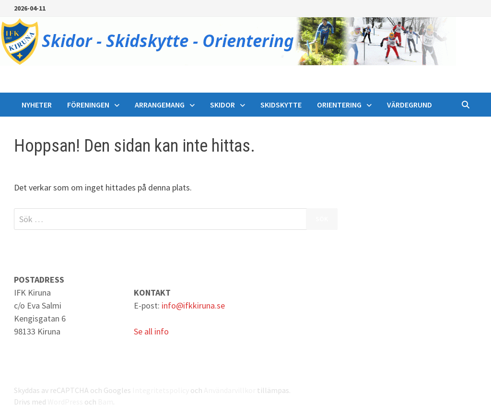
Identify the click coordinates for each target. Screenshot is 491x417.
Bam (105, 401)
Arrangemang (160, 104)
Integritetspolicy (160, 390)
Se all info (151, 331)
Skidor (222, 104)
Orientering (339, 104)
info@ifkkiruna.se (193, 305)
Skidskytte (281, 104)
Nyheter (37, 104)
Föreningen (88, 104)
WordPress (65, 401)
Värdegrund (409, 104)
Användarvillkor (230, 390)
